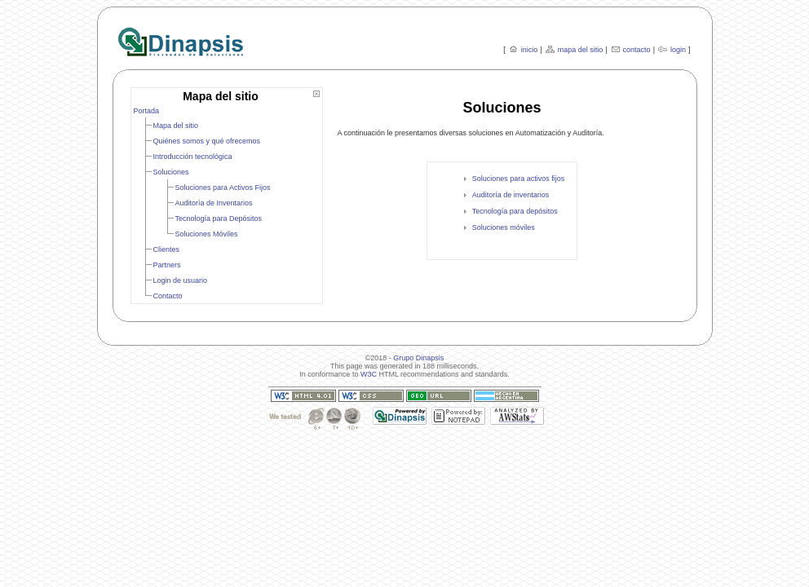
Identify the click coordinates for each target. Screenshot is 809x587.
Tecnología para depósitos (515, 211)
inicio (529, 50)
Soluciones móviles (503, 227)
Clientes (166, 249)
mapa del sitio (580, 50)
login (678, 50)
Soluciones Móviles (206, 234)
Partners (167, 265)
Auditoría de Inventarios (214, 203)
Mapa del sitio (176, 125)
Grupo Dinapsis (418, 358)
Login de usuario (180, 280)
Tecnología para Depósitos (219, 218)
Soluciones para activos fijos (518, 178)
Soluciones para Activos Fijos (223, 187)
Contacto (168, 296)
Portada (147, 111)
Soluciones (171, 172)
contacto (637, 50)
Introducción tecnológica (192, 156)
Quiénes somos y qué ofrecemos (207, 141)
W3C (368, 374)
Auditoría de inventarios (511, 195)
